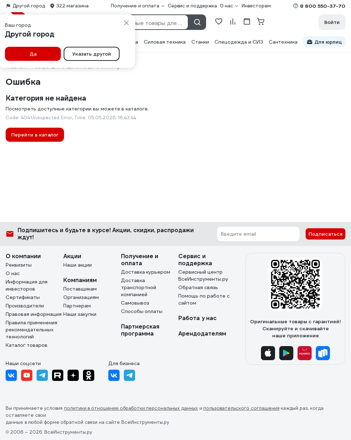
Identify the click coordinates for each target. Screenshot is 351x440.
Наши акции (77, 265)
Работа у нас (197, 318)
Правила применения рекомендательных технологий (31, 329)
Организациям (81, 297)
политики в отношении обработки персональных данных (131, 408)
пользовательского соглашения (241, 408)
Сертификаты (23, 297)
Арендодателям (202, 333)
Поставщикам (80, 289)
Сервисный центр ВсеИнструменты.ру (203, 275)
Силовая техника (165, 42)
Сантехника (283, 42)
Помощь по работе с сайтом (204, 299)
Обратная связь (198, 287)
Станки (200, 42)
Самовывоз (135, 303)
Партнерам (77, 305)
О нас (13, 273)
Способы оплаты (142, 311)
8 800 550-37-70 (322, 6)
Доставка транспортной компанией (138, 287)
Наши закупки (79, 314)
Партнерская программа (140, 330)
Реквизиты (19, 265)
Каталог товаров (26, 345)
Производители (25, 305)
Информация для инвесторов (26, 285)
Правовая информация (34, 314)
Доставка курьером (146, 272)
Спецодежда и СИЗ (239, 42)
